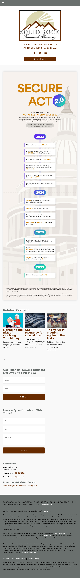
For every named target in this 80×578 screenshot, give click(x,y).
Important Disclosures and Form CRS (14, 559)
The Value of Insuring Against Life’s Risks (56, 334)
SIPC (50, 535)
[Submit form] (24, 450)
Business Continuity (33, 559)
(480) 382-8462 (18, 477)
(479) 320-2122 (19, 473)
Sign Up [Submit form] (24, 397)
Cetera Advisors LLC (60, 533)
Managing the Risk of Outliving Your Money (13, 334)
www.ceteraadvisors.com (28, 553)
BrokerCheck (47, 511)
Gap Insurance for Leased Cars (34, 332)
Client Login (40, 59)
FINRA (46, 535)
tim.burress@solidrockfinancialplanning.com (20, 486)
